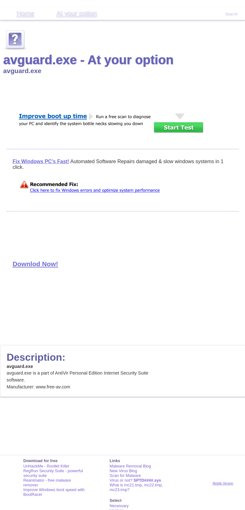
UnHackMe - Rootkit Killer (46, 466)
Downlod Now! (35, 263)
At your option (76, 13)
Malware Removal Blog (130, 466)
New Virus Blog (123, 470)
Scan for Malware (125, 475)
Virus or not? (135, 480)
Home (25, 13)
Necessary (119, 505)
